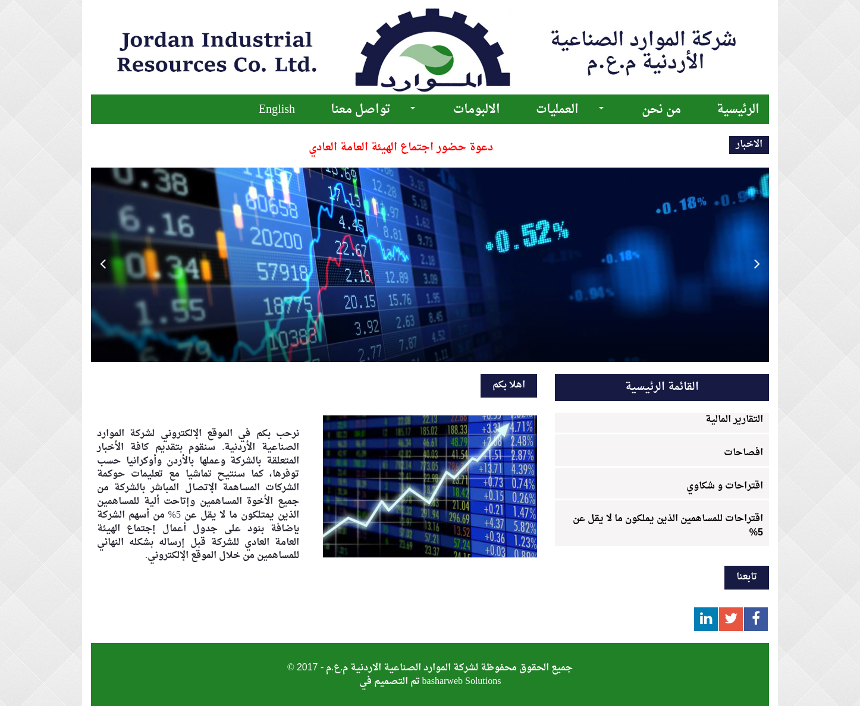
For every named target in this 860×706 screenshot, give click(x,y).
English (277, 110)
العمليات (557, 110)
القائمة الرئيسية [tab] (662, 387)
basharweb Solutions (461, 682)
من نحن (661, 110)
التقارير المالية (734, 419)
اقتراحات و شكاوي (724, 486)
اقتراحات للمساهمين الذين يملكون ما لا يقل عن (668, 523)
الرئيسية (738, 110)
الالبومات (476, 110)
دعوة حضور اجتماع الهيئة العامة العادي (401, 147)
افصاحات (743, 453)
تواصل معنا (360, 110)
